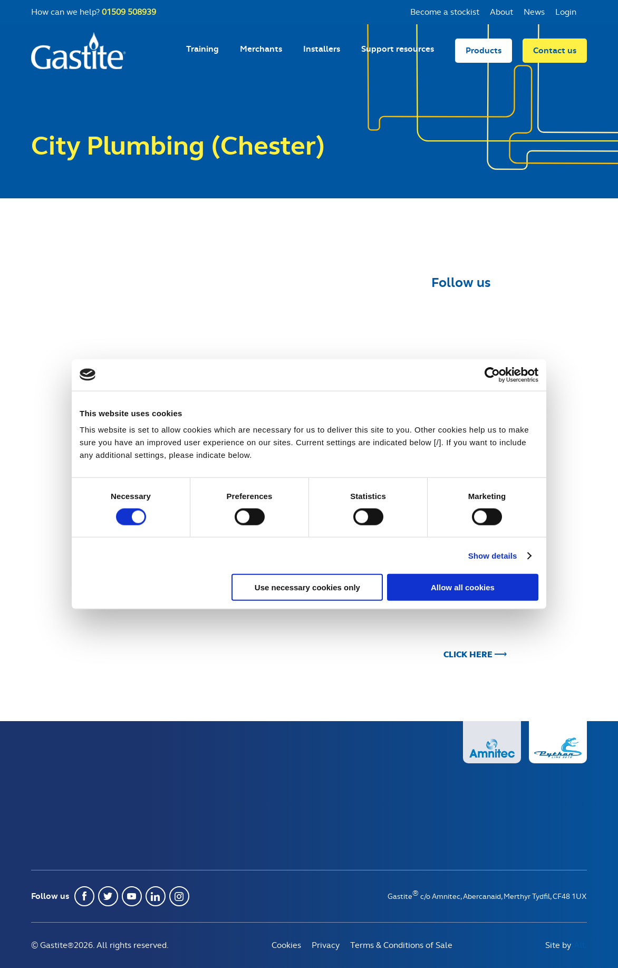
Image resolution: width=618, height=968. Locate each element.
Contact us (554, 50)
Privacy (326, 945)
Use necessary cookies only (307, 587)
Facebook (84, 896)
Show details (492, 555)
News (534, 11)
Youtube (132, 896)
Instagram (179, 896)
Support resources (397, 48)
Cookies (286, 945)
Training (202, 48)
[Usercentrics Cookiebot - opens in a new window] (492, 374)
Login (565, 11)
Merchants (261, 48)
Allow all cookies (463, 587)
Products (483, 50)
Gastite (78, 50)
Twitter (108, 896)
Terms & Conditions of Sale (401, 945)
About (501, 11)
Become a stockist (444, 11)
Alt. (580, 945)
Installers (321, 48)
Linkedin (156, 896)
